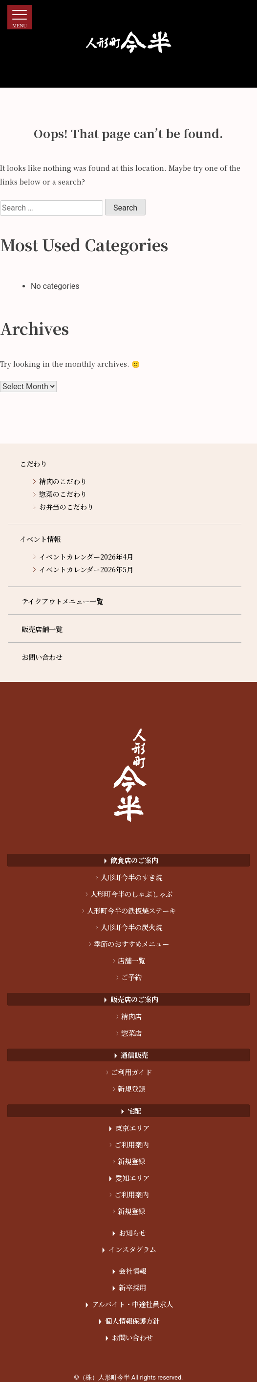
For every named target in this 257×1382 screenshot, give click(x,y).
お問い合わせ (42, 657)
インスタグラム (129, 1249)
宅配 (131, 1110)
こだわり (33, 463)
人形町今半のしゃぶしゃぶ (129, 894)
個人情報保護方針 (129, 1320)
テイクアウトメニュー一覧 (62, 601)
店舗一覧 (129, 960)
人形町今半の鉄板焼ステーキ (129, 910)
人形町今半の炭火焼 (129, 927)
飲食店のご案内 (131, 860)
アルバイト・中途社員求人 (129, 1304)
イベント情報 (40, 539)
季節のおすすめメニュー (129, 943)
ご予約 (129, 977)
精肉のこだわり (63, 481)
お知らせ (129, 1232)
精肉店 (129, 1016)
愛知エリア (129, 1177)
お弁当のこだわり (66, 506)
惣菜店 (129, 1033)
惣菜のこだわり (63, 494)
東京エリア (129, 1128)
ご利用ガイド (129, 1072)
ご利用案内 (129, 1144)
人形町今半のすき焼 (129, 877)
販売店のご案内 (131, 999)
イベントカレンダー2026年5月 (86, 569)
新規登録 (129, 1088)
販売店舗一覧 (42, 629)
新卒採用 (129, 1287)
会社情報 (129, 1270)
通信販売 (131, 1055)
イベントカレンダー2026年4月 (86, 556)
